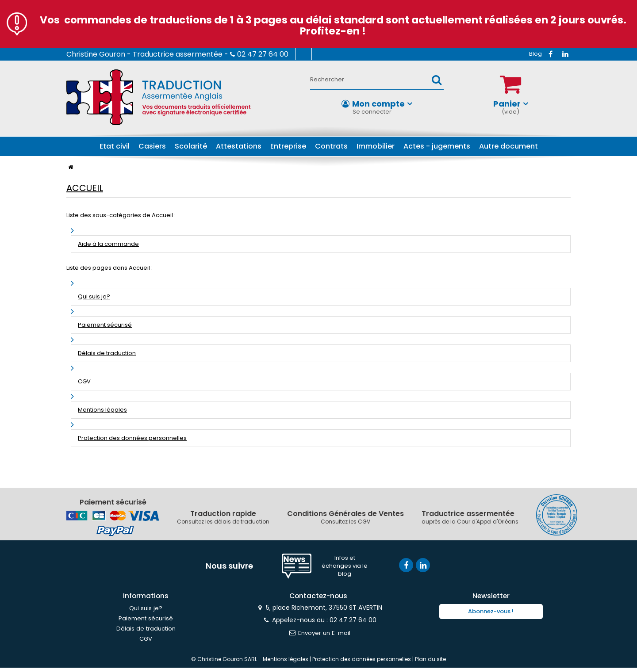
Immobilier (376, 146)
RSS (535, 54)
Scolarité (191, 146)
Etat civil (115, 146)
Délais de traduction (107, 353)
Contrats (331, 146)
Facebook (550, 54)
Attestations (238, 146)
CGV (84, 381)
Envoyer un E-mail (318, 634)
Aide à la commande (108, 244)
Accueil (84, 188)
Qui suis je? (94, 296)
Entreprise (288, 146)
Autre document (508, 146)
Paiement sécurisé (105, 325)
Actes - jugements (436, 146)
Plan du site (430, 660)
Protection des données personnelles (132, 438)
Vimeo (565, 54)
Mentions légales (102, 409)
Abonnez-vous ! (491, 612)
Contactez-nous (333, 54)
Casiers (152, 146)
